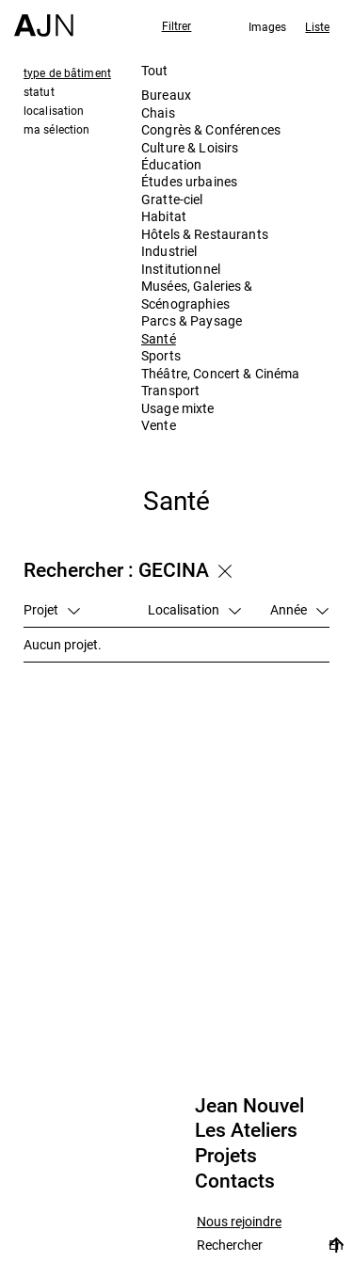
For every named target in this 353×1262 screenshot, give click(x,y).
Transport (170, 390)
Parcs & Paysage (191, 320)
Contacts (235, 1181)
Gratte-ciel (172, 199)
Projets (226, 1155)
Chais (158, 112)
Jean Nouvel (249, 1106)
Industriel (169, 251)
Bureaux (166, 95)
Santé (158, 338)
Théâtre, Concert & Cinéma (220, 373)
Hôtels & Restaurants (204, 234)
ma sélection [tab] (56, 128)
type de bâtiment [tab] (67, 72)
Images (268, 26)
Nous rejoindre (239, 1222)
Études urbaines (189, 181)
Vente (158, 425)
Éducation (171, 164)
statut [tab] (39, 91)
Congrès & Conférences (211, 129)
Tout (154, 70)
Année (299, 609)
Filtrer (177, 25)
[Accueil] (43, 18)
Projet (52, 609)
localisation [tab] (54, 110)
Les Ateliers (246, 1130)
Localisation (194, 609)
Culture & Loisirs (189, 147)
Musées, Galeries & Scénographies (197, 294)
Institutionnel (180, 269)
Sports (161, 355)
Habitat (163, 216)
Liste (317, 26)
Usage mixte (178, 408)
